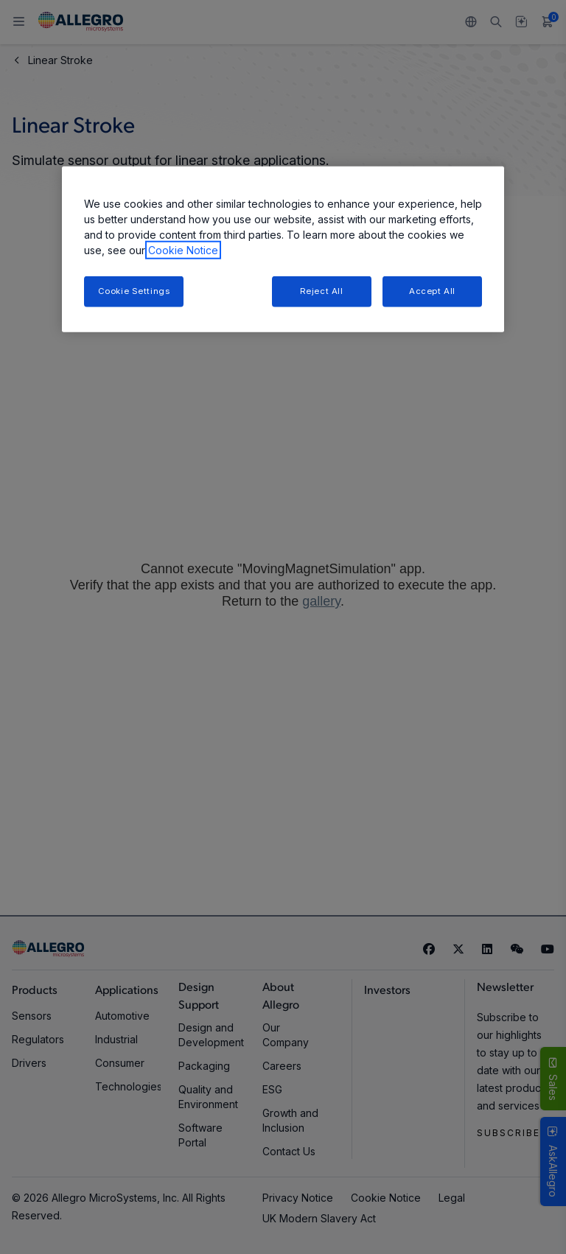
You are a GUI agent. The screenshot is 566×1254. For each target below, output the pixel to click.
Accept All (432, 291)
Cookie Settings (134, 291)
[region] (283, 249)
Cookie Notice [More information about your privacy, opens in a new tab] (183, 250)
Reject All (321, 291)
